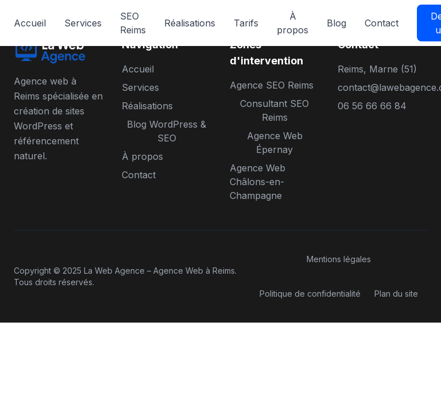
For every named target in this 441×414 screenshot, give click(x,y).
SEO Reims (133, 23)
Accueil (30, 23)
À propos (292, 23)
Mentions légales (339, 259)
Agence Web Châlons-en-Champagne (257, 181)
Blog (336, 23)
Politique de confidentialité (310, 293)
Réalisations (189, 23)
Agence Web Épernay (275, 142)
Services (83, 23)
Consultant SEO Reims (274, 110)
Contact (382, 23)
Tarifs (246, 23)
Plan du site (396, 293)
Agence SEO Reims (272, 85)
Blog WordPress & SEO (166, 131)
